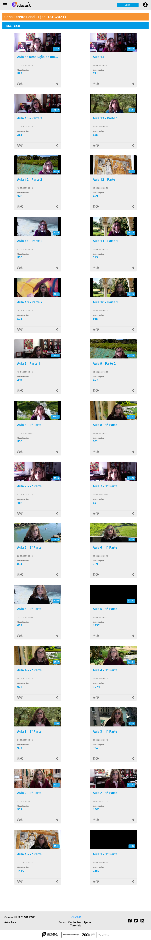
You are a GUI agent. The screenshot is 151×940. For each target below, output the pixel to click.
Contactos (74, 922)
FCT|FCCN (29, 917)
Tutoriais (75, 925)
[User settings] (145, 4)
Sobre (62, 922)
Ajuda (87, 922)
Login (127, 5)
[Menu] (5, 5)
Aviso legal (10, 922)
